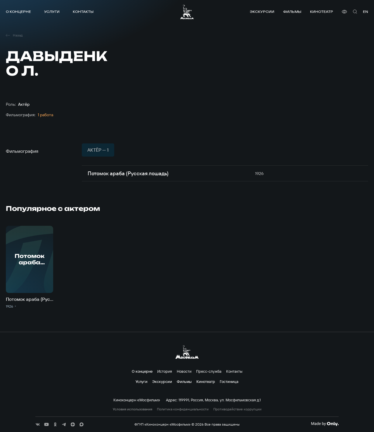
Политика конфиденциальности (183, 409)
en (365, 11)
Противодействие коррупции (237, 409)
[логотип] (187, 12)
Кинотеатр (321, 11)
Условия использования (132, 409)
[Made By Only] (325, 423)
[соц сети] (37, 424)
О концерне (18, 11)
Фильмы (292, 11)
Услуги (52, 11)
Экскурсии (262, 11)
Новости (184, 371)
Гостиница (229, 381)
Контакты (83, 11)
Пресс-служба (208, 371)
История (164, 371)
